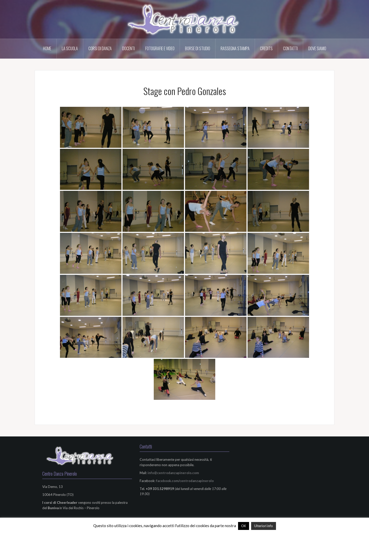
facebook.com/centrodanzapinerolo (185, 481)
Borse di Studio (197, 48)
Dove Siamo (317, 48)
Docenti (128, 48)
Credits (266, 48)
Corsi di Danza (100, 48)
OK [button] (243, 526)
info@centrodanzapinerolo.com (173, 473)
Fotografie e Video (160, 48)
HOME (47, 48)
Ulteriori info (263, 526)
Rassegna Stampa (235, 48)
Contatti (290, 48)
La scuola (70, 48)
